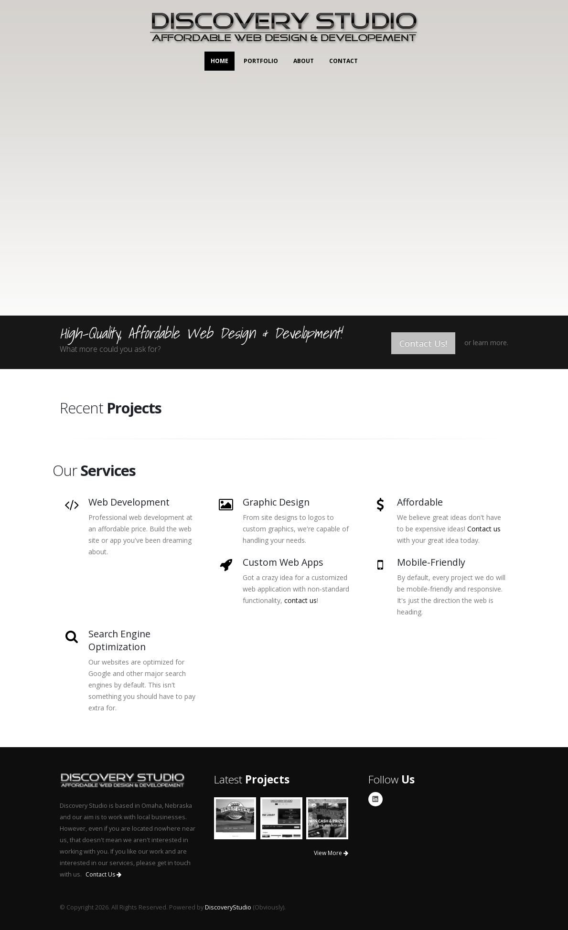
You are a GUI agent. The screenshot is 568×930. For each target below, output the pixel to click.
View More (331, 853)
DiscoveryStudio (228, 907)
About (303, 61)
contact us (300, 600)
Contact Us (103, 874)
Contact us (484, 528)
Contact (343, 61)
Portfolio (261, 61)
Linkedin (375, 799)
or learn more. (486, 342)
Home (219, 61)
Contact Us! (423, 343)
